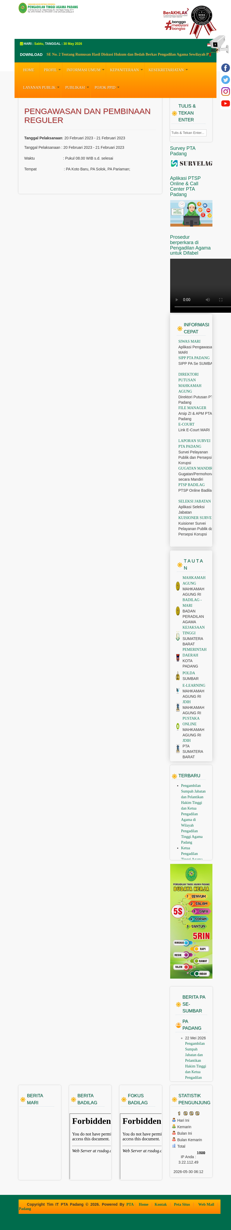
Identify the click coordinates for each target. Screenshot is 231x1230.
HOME (28, 70)
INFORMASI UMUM (86, 69)
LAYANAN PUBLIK (42, 87)
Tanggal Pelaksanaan (43, 138)
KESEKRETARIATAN (169, 69)
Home (144, 1204)
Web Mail (206, 1204)
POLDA (189, 673)
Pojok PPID (108, 87)
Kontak (161, 1204)
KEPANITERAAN (127, 69)
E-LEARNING (194, 685)
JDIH (187, 702)
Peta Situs (182, 1204)
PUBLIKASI (77, 87)
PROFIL (53, 69)
